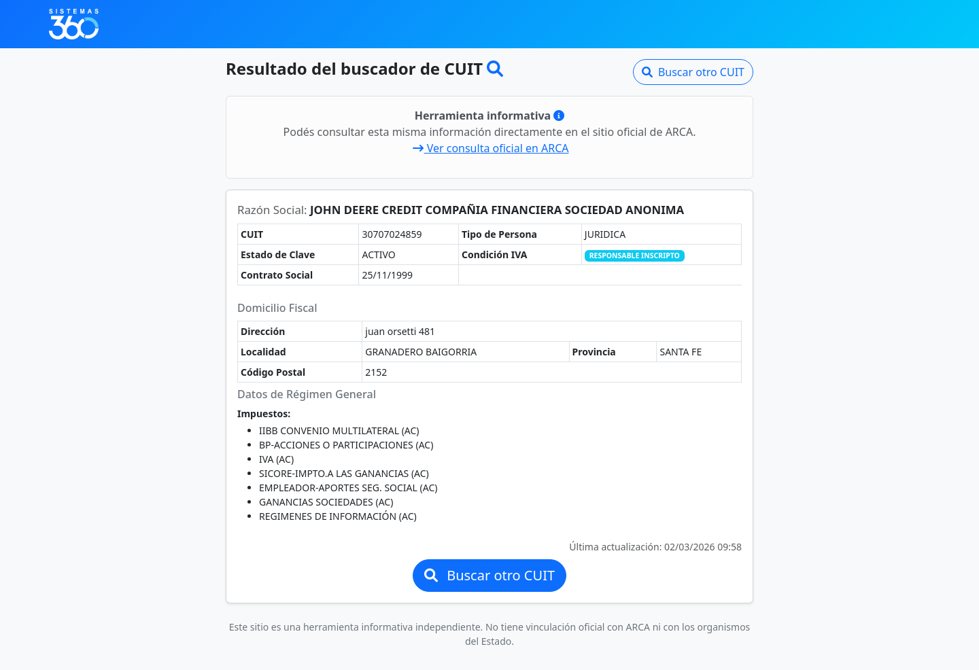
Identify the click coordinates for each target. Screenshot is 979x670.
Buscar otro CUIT (693, 72)
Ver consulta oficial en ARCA (490, 148)
